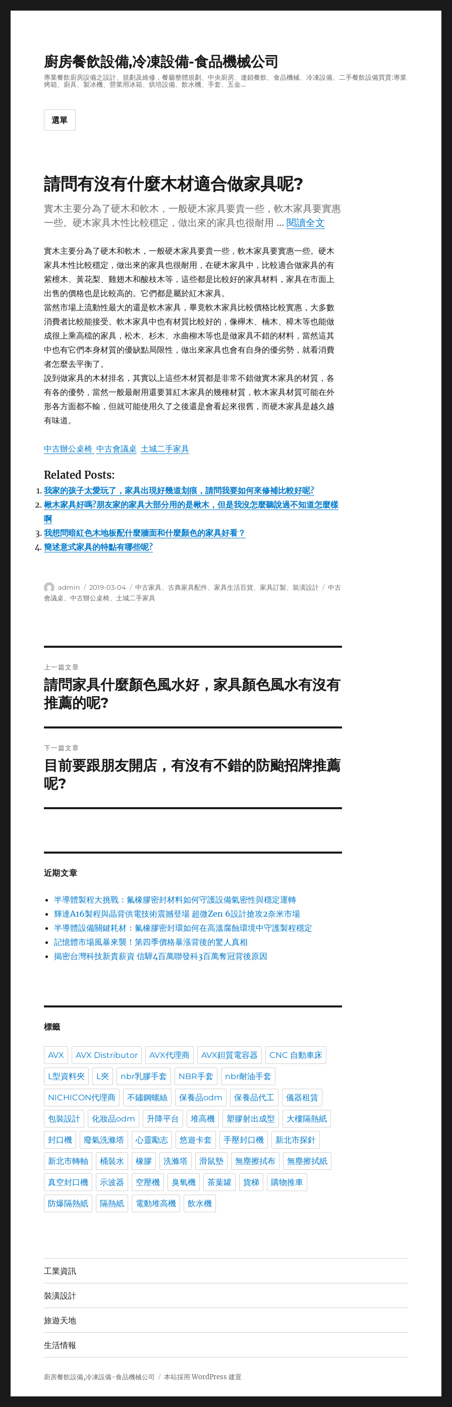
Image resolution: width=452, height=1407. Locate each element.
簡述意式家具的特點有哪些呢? (98, 547)
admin (69, 587)
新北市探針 (295, 1140)
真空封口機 (68, 1182)
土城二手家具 (165, 448)
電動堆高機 (156, 1203)
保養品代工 (254, 1097)
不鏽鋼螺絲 (147, 1097)
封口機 (60, 1140)
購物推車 (287, 1182)
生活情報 (60, 1345)
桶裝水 (112, 1161)
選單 (60, 120)
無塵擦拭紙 (307, 1161)
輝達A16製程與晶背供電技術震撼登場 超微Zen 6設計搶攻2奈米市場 (177, 914)
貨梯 (251, 1182)
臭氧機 (184, 1182)
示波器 (112, 1182)
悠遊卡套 (196, 1140)
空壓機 (148, 1182)
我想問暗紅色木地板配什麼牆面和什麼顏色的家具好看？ (145, 533)
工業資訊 (60, 1271)
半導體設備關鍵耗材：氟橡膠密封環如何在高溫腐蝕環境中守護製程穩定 (183, 928)
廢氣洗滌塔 (104, 1140)
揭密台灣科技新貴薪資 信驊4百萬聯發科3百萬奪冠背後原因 (160, 956)
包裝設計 (64, 1118)
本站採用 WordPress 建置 (203, 1377)
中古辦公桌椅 (69, 448)
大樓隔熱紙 (307, 1118)
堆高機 (203, 1118)
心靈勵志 (152, 1140)
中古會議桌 (116, 448)
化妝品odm (113, 1118)
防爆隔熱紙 (68, 1203)
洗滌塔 (175, 1161)
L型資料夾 (66, 1076)
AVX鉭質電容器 (229, 1055)
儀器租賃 (302, 1097)
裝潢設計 (306, 587)
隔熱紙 (112, 1203)
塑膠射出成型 (251, 1118)
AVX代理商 (169, 1055)
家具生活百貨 (233, 587)
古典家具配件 (187, 587)
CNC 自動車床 (295, 1055)
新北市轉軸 (68, 1161)
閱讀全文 (306, 222)
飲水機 (200, 1203)
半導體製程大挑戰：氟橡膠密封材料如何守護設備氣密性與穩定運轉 (175, 899)
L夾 (102, 1076)
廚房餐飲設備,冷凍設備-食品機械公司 (161, 61)
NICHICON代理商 (82, 1097)
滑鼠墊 (211, 1161)
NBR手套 (196, 1076)
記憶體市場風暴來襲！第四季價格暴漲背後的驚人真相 (151, 942)
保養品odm (200, 1097)
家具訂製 (273, 587)
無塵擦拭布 (255, 1161)
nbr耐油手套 (248, 1076)
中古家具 (148, 587)
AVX (56, 1055)
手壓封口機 (243, 1140)
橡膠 (144, 1161)
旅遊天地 (60, 1320)
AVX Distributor (107, 1055)
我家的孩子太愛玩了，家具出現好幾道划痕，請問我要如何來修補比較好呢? (179, 490)
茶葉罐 (219, 1182)
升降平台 (163, 1118)
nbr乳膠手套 (144, 1076)
